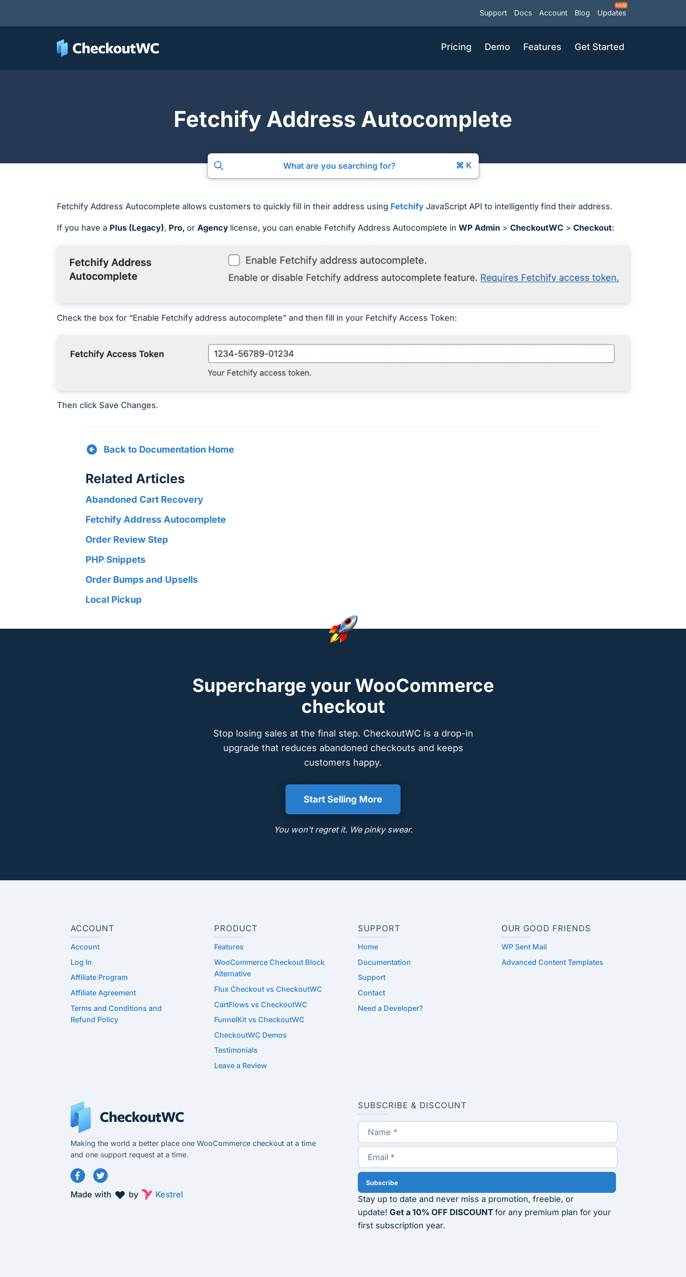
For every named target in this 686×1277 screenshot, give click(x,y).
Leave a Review (240, 1065)
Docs (523, 12)
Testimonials (236, 1050)
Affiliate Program (99, 977)
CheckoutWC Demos (250, 1035)
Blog (582, 12)
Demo (497, 46)
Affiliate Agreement (103, 992)
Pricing (456, 46)
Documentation (384, 962)
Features (542, 46)
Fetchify (407, 206)
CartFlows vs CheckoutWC (260, 1004)
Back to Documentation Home (169, 449)
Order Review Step (126, 539)
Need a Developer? (390, 1008)
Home (368, 946)
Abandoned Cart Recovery (144, 499)
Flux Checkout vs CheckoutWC (268, 989)
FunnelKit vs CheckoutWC (259, 1019)
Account (553, 12)
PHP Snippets (115, 559)
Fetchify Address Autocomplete (155, 519)
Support (493, 12)
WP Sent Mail (524, 946)
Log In (81, 962)
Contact (371, 992)
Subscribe (382, 1182)
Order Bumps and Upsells (141, 579)
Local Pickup (113, 599)
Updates (611, 12)
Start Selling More (343, 799)
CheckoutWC (108, 48)
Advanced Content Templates (552, 962)
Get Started (599, 46)
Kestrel (169, 1194)
